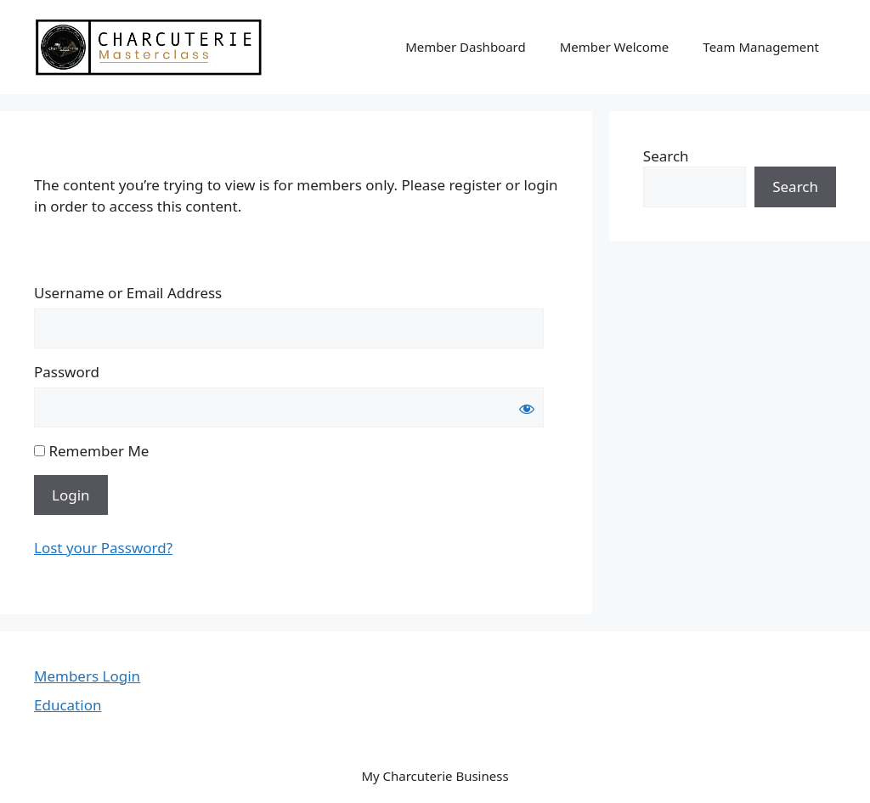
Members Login (87, 676)
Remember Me (91, 451)
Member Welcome (614, 46)
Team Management (761, 46)
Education (67, 705)
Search (666, 156)
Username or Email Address (128, 293)
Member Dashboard (465, 46)
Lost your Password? (103, 547)
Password (66, 372)
